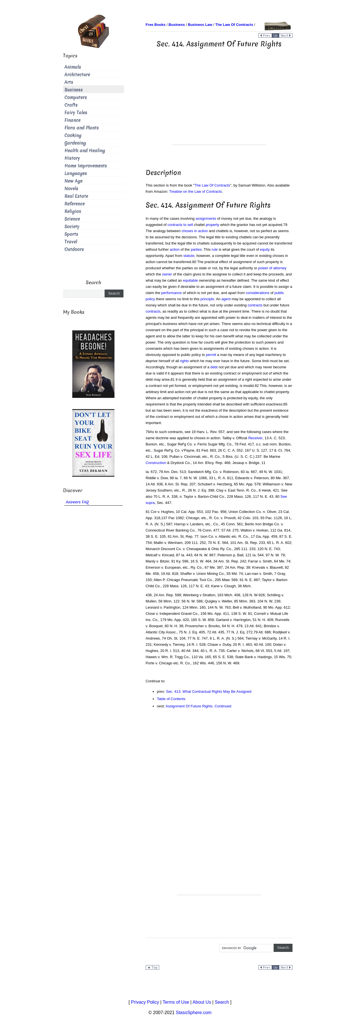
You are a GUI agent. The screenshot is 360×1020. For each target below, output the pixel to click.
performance (171, 293)
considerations (257, 293)
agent (226, 299)
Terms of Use (176, 1002)
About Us (202, 1002)
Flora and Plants (81, 128)
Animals (72, 67)
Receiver (255, 438)
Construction (156, 463)
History (72, 158)
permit (211, 355)
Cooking (72, 135)
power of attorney (272, 268)
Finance (72, 120)
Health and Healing (84, 151)
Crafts (71, 105)
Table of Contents (171, 699)
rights (184, 361)
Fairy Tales (75, 113)
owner (167, 274)
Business (73, 90)
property (212, 225)
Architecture (77, 75)
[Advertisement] (219, 105)
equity (265, 249)
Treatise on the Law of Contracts (195, 191)
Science (72, 219)
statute (188, 256)
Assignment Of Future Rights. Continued (198, 706)
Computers (75, 97)
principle (207, 299)
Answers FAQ (77, 502)
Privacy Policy (145, 1002)
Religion (72, 211)
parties (196, 249)
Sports (71, 234)
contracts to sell (180, 225)
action (175, 249)
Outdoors (74, 249)
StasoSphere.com (194, 1012)
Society (71, 227)
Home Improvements (85, 166)
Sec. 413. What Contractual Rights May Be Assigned (208, 691)
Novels (71, 189)
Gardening (75, 143)
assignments (205, 218)
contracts (255, 305)
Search (222, 1002)
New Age (73, 181)
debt (213, 367)
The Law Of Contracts (212, 185)
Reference (74, 204)
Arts (68, 82)
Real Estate (76, 196)
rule (215, 249)
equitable (190, 280)
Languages (75, 173)
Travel (70, 242)
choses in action (195, 231)
